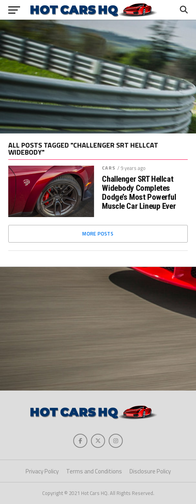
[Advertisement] (98, 76)
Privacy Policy (42, 471)
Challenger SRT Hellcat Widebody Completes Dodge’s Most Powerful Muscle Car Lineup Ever (139, 193)
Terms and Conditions (94, 471)
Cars (108, 168)
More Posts (97, 233)
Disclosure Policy (150, 471)
